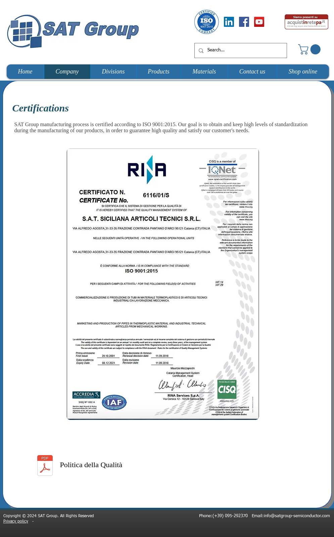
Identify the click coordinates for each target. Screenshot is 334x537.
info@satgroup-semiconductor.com (297, 516)
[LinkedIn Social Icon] (229, 22)
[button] (310, 49)
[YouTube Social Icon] (259, 22)
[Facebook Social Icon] (244, 22)
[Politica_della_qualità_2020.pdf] (45, 466)
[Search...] (240, 50)
